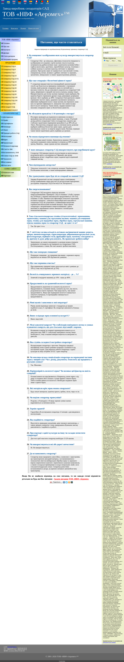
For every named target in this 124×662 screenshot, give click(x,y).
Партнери (7, 176)
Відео (5, 140)
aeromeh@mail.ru (12, 646)
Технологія (7, 159)
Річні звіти (7, 165)
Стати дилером (9, 56)
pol (25, 3)
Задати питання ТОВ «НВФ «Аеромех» (71, 479)
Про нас (6, 46)
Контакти (14, 28)
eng (14, 3)
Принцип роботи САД (11, 133)
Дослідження (8, 117)
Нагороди (6, 127)
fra (36, 3)
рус (2, 3)
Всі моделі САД (9, 107)
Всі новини (7, 162)
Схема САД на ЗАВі (10, 156)
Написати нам (33, 28)
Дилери (23, 28)
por (42, 3)
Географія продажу (10, 59)
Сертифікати (8, 123)
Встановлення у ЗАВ (11, 152)
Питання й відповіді (10, 146)
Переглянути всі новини (109, 129)
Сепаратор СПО (9, 104)
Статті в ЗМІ (7, 149)
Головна (5, 28)
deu (19, 3)
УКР (8, 3)
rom (47, 3)
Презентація (8, 143)
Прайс (5, 120)
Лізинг (5, 130)
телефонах (109, 124)
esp (31, 3)
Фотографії (7, 136)
